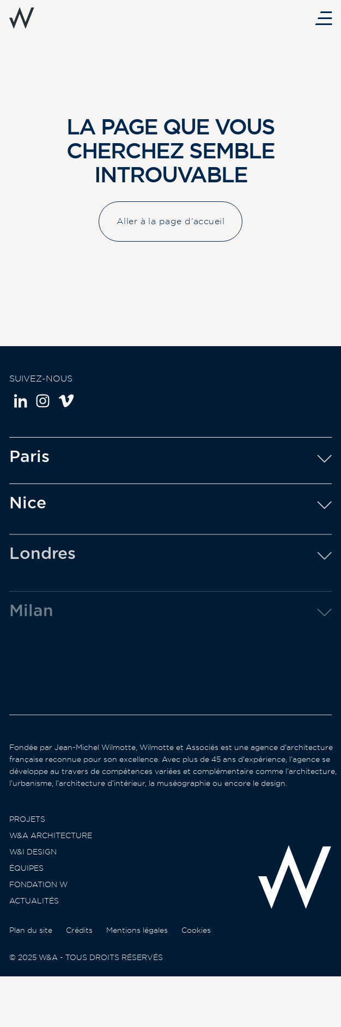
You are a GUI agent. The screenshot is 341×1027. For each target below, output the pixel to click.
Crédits (79, 949)
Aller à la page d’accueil (170, 222)
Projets (27, 826)
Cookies (196, 949)
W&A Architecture (50, 843)
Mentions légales (137, 949)
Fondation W (38, 892)
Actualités (34, 908)
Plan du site (30, 949)
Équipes (26, 875)
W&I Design (33, 859)
